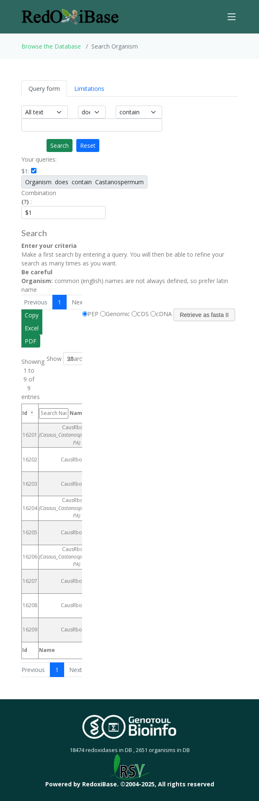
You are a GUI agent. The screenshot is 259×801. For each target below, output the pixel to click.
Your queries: (39, 159)
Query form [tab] (44, 89)
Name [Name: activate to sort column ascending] (62, 413)
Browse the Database (51, 46)
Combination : (38, 197)
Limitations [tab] (89, 89)
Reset (88, 145)
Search (59, 145)
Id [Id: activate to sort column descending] (24, 413)
